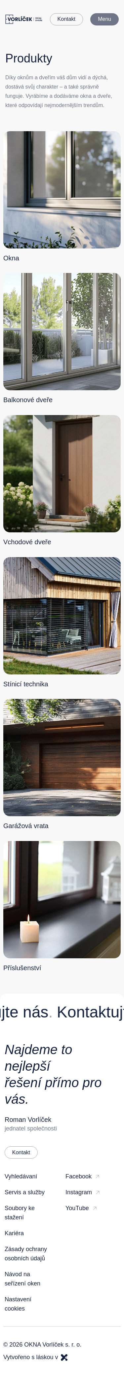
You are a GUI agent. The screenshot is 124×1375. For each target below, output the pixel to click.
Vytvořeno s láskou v (35, 1357)
